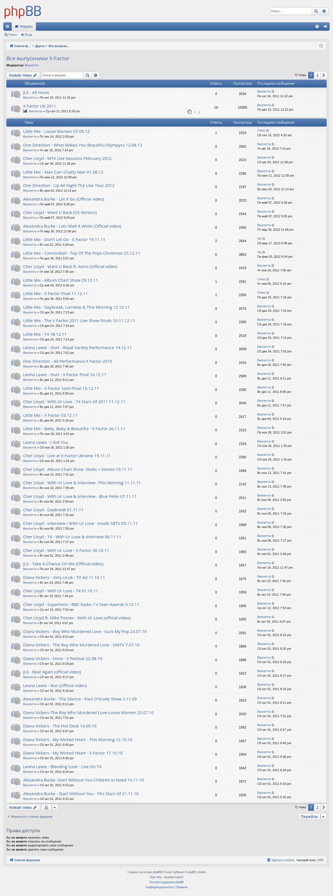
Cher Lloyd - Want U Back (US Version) (60, 212)
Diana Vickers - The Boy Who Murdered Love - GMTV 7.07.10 (81, 644)
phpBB (157, 872)
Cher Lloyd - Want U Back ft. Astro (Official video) (70, 266)
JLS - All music (36, 92)
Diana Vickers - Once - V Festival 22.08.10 (62, 658)
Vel (259, 238)
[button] (324, 75)
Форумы (26, 26)
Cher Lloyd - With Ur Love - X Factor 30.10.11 (66, 550)
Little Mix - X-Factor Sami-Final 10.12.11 (61, 388)
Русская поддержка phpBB (166, 882)
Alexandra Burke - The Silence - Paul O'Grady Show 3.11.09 (80, 699)
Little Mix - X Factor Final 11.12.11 (55, 293)
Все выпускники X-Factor (37, 58)
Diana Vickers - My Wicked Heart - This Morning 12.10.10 (77, 739)
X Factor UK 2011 (39, 106)
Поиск (12, 34)
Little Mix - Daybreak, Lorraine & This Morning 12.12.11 (76, 307)
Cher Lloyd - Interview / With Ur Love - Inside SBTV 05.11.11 (80, 523)
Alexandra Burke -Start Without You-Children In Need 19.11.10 (83, 780)
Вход (28, 34)
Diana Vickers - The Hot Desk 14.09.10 (59, 726)
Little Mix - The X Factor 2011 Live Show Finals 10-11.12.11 (79, 320)
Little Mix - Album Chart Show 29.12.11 (60, 280)
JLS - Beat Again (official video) (52, 672)
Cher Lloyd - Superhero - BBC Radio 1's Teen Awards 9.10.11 (81, 604)
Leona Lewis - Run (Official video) (55, 685)
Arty (159, 877)
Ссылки (9, 28)
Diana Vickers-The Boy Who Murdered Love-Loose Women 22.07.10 (88, 712)
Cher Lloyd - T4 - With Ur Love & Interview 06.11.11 (72, 536)
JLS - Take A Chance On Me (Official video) (63, 563)
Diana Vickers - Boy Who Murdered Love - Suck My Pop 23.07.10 (85, 631)
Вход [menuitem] (327, 28)
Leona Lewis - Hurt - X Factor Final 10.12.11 (64, 374)
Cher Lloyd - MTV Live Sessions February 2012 (67, 158)
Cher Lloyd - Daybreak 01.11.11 (53, 509)
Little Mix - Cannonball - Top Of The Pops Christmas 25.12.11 (81, 253)
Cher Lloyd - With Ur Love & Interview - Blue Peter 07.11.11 (80, 496)
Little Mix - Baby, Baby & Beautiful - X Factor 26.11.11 (74, 428)
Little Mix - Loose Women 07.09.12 (56, 131)
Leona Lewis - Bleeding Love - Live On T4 (62, 766)
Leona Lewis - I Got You (45, 442)
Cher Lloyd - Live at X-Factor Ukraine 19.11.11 (67, 455)
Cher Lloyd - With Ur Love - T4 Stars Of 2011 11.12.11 (74, 401)
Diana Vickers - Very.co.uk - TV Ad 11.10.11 (64, 577)
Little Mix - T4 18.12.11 (45, 334)
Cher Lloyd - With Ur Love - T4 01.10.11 (60, 590)
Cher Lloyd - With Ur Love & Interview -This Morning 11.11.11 (82, 482)
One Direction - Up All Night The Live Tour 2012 (68, 185)
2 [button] (317, 75)
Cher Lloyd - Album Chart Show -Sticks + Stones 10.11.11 (77, 469)
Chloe (261, 130)
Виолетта (31, 65)
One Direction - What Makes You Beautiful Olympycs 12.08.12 (82, 145)
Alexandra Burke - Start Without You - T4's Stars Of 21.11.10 (81, 793)
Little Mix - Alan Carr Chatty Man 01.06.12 (63, 172)
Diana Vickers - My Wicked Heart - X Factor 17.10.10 (73, 753)
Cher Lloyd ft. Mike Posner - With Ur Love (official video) (77, 617)
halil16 (179, 877)
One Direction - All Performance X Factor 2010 (67, 361)
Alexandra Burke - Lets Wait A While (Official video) (72, 226)
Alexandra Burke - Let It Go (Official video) (63, 199)
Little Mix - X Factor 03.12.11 (50, 415)
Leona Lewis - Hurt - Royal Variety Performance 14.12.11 (77, 347)
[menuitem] (317, 26)
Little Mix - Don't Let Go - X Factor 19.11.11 (64, 239)
